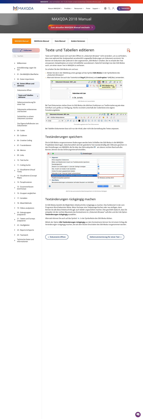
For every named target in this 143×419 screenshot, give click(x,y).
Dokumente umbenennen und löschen (27, 110)
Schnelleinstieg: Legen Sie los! (26, 69)
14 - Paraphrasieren (24, 182)
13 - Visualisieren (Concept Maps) (27, 177)
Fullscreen (28, 50)
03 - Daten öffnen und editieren (25, 85)
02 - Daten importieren (25, 79)
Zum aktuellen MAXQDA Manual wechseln (70, 27)
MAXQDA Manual (21, 41)
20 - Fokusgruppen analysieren (24, 213)
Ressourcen (78, 8)
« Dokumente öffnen (57, 237)
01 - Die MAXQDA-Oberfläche (27, 74)
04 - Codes (21, 130)
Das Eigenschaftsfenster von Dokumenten (27, 124)
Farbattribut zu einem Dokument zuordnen (25, 117)
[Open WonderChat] (138, 414)
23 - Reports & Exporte (25, 230)
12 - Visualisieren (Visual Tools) (26, 171)
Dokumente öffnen (24, 90)
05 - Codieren (22, 135)
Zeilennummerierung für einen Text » (105, 237)
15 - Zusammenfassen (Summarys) (25, 188)
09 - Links (20, 155)
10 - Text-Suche (22, 160)
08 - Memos (21, 150)
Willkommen (21, 63)
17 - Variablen (22, 198)
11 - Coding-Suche (23, 165)
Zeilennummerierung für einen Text (26, 103)
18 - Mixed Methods (24, 203)
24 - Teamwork (22, 235)
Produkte (67, 8)
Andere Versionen (78, 41)
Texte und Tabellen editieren (25, 96)
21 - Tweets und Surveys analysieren (26, 219)
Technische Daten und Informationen (25, 240)
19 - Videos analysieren (25, 208)
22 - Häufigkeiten (23, 225)
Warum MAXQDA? (54, 8)
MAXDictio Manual (41, 41)
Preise (88, 8)
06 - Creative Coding (24, 140)
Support (95, 8)
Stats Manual (60, 41)
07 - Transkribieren (24, 145)
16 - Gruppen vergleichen (26, 193)
